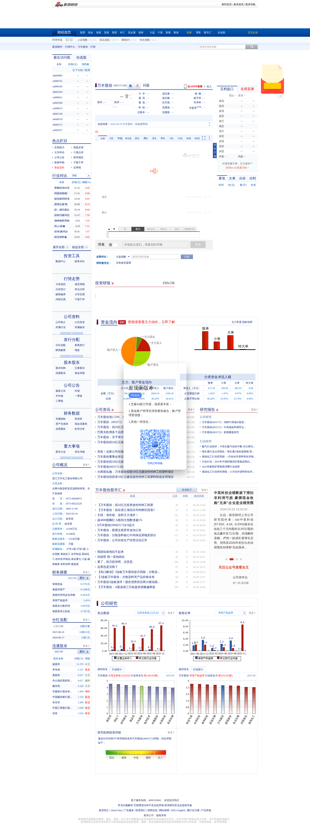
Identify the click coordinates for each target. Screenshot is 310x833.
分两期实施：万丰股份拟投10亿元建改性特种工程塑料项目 (135, 471)
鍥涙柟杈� (60, 237)
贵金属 (131, 32)
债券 (140, 32)
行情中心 (70, 46)
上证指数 (82, 39)
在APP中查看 (195, 86)
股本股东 (72, 362)
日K (137, 138)
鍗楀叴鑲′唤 (61, 204)
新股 (168, 32)
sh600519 (58, 119)
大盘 (152, 32)
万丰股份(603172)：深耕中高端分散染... (224, 422)
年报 (77, 390)
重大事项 (72, 446)
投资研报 (102, 283)
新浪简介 (104, 810)
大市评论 (59, 152)
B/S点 (128, 138)
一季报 (78, 395)
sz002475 (57, 130)
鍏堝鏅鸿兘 (61, 231)
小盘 (84, 559)
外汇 (122, 32)
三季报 (59, 400)
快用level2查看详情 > (237, 167)
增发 (77, 350)
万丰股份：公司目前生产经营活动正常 (122, 540)
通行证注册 (193, 810)
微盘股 (75, 564)
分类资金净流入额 (217, 377)
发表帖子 (187, 489)
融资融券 (61, 294)
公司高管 (80, 322)
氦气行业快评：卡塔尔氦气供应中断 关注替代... (228, 446)
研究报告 (207, 409)
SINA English (178, 810)
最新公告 (61, 390)
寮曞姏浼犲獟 (61, 187)
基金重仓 (76, 559)
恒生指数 (145, 39)
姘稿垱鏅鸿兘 (61, 215)
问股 (146, 85)
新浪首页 (239, 4)
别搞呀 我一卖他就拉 (111, 556)
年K (163, 138)
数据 (176, 32)
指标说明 (247, 322)
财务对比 (80, 261)
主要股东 (80, 368)
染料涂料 (65, 564)
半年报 (59, 395)
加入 (209, 86)
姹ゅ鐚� (59, 226)
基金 (90, 32)
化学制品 (76, 554)
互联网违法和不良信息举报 (149, 805)
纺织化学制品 (62, 559)
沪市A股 (71, 548)
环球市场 (57, 39)
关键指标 (61, 418)
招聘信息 (152, 810)
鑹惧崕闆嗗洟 (61, 198)
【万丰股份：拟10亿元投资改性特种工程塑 (125, 505)
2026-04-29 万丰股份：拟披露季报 (129, 124)
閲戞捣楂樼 (61, 193)
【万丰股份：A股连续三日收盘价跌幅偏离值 (126, 587)
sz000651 (57, 97)
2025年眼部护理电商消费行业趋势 (221, 466)
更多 (190, 409)
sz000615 (57, 108)
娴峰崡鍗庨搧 (61, 220)
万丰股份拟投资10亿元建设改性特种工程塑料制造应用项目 (135, 476)
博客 (198, 32)
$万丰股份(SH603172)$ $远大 (116, 525)
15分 (180, 138)
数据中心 (61, 261)
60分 (197, 138)
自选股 (221, 32)
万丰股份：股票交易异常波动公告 (119, 530)
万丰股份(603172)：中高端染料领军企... (224, 427)
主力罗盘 (237, 322)
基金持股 (80, 373)
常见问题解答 (125, 805)
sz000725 (57, 81)
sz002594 (57, 102)
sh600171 (58, 124)
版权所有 (161, 815)
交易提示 (59, 147)
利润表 (78, 418)
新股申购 (59, 162)
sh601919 (58, 91)
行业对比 (59, 176)
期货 (114, 32)
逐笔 (222, 178)
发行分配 (72, 339)
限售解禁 (61, 350)
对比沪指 (215, 150)
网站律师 (164, 810)
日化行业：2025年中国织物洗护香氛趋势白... (227, 461)
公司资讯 (102, 409)
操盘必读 (78, 147)
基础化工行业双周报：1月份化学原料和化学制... (228, 456)
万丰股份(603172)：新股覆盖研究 (220, 432)
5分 (171, 138)
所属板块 (80, 327)
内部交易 (61, 299)
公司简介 (61, 322)
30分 (188, 138)
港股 (98, 32)
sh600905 (58, 75)
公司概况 (59, 465)
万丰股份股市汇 (108, 490)
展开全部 (59, 247)
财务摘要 (59, 572)
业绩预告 (61, 428)
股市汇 (207, 32)
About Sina (116, 810)
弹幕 (101, 244)
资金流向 (109, 322)
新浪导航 (250, 4)
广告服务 (129, 810)
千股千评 (78, 162)
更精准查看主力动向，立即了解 (151, 322)
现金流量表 (81, 423)
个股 (160, 32)
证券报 (77, 167)
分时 (102, 138)
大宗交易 (80, 294)
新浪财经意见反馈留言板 (178, 805)
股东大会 (61, 451)
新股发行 (80, 345)
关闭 (280, 96)
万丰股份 (83, 46)
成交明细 (80, 284)
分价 (242, 178)
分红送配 (61, 345)
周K (145, 138)
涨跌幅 (85, 64)
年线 (119, 138)
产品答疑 (206, 810)
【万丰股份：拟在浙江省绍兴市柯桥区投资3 (126, 510)
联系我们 (140, 810)
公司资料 (72, 316)
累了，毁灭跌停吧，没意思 (115, 561)
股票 (82, 32)
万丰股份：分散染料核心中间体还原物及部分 (126, 535)
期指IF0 (125, 39)
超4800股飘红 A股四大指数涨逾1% (119, 520)
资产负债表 (62, 423)
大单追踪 (61, 284)
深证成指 (104, 39)
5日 (111, 138)
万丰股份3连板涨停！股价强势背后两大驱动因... (128, 582)
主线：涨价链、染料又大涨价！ (117, 515)
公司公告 (59, 157)
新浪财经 (57, 46)
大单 (232, 178)
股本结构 (61, 368)
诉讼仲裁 (80, 451)
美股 (106, 32)
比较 (186, 256)
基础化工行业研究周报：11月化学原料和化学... (228, 471)
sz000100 (57, 86)
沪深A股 (81, 548)
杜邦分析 (80, 428)
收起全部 (78, 247)
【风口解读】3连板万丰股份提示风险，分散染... (128, 572)
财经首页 (227, 4)
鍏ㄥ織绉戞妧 (61, 209)
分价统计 (61, 289)
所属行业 (61, 327)
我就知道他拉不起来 (110, 551)
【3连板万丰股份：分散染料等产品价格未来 (126, 577)
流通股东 (61, 373)
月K (154, 138)
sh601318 (58, 113)
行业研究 (206, 441)
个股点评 (78, 152)
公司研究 (206, 417)
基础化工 (65, 554)
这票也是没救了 (107, 566)
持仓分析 (80, 289)
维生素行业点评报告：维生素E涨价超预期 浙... (228, 451)
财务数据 (72, 413)
